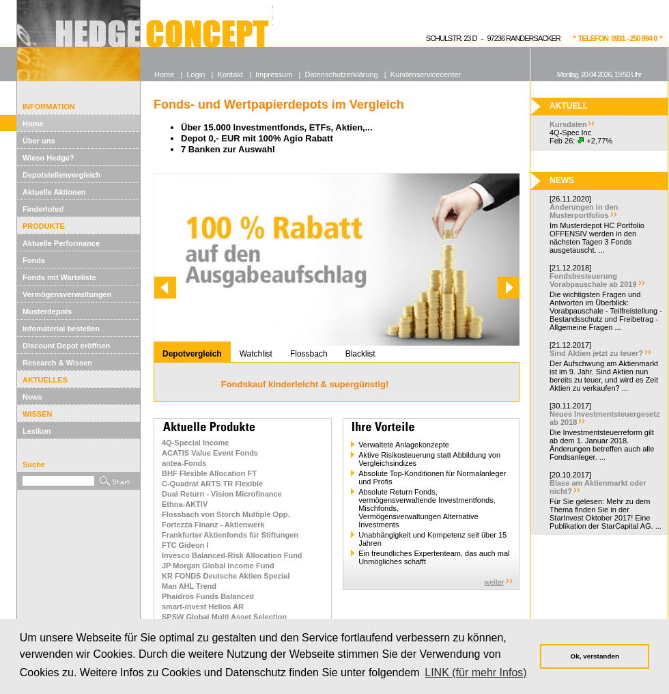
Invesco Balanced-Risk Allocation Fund (232, 555)
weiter (494, 582)
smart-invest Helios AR (203, 606)
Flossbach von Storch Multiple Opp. (226, 514)
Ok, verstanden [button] (595, 656)
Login (195, 74)
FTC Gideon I (185, 545)
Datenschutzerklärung (341, 74)
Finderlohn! (43, 209)
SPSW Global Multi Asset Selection (224, 617)
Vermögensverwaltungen (67, 294)
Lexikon (37, 431)
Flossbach (309, 354)
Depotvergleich (192, 354)
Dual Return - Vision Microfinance (222, 494)
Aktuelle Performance (61, 243)
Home (33, 124)
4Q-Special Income (195, 443)
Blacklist (360, 354)
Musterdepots (47, 311)
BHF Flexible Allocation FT (209, 473)
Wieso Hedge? (48, 158)
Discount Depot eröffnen (66, 346)
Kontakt (230, 74)
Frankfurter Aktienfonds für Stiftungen (230, 535)
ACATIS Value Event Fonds (210, 453)
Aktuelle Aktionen (54, 192)
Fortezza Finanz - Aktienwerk (213, 524)
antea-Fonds (184, 463)
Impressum (273, 74)
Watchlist (256, 354)
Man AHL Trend (189, 586)
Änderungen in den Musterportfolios (584, 211)
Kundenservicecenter (425, 74)
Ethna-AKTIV (185, 504)
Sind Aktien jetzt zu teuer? (596, 353)
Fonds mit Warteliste (59, 277)
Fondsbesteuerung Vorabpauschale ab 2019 (593, 280)
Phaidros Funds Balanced (208, 596)
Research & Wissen (57, 363)
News (32, 397)
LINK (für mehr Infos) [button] (475, 672)
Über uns (39, 141)
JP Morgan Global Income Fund (218, 565)
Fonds (34, 260)
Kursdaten (568, 124)
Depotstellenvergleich (61, 175)
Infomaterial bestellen (61, 328)
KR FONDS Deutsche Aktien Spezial (225, 576)
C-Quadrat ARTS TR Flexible (212, 484)
